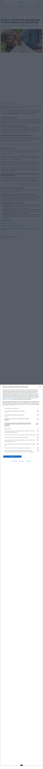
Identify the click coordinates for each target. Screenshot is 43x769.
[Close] (40, 387)
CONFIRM (12, 456)
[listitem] (21, 408)
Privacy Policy (28, 461)
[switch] (37, 411)
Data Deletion (14, 461)
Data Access (21, 461)
